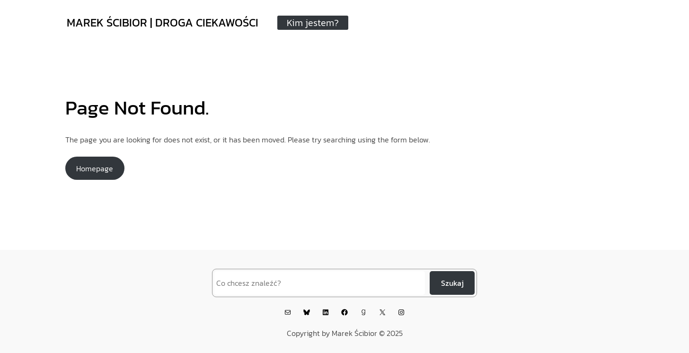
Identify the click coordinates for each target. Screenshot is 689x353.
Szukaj (452, 283)
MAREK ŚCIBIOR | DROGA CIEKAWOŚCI (162, 22)
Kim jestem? (313, 23)
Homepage (94, 168)
